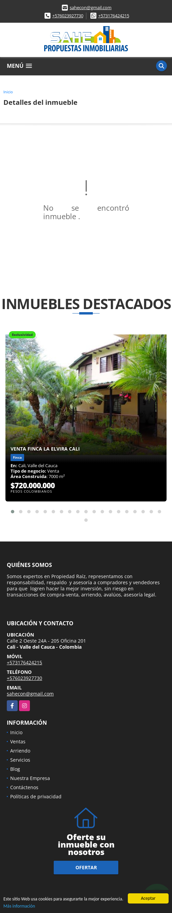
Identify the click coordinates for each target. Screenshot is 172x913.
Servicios (20, 760)
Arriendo (20, 750)
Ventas (17, 741)
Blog (15, 769)
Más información (19, 906)
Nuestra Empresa (30, 778)
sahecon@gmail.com (90, 7)
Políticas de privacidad (36, 796)
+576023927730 (67, 16)
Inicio (8, 91)
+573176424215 (113, 16)
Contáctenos (24, 787)
